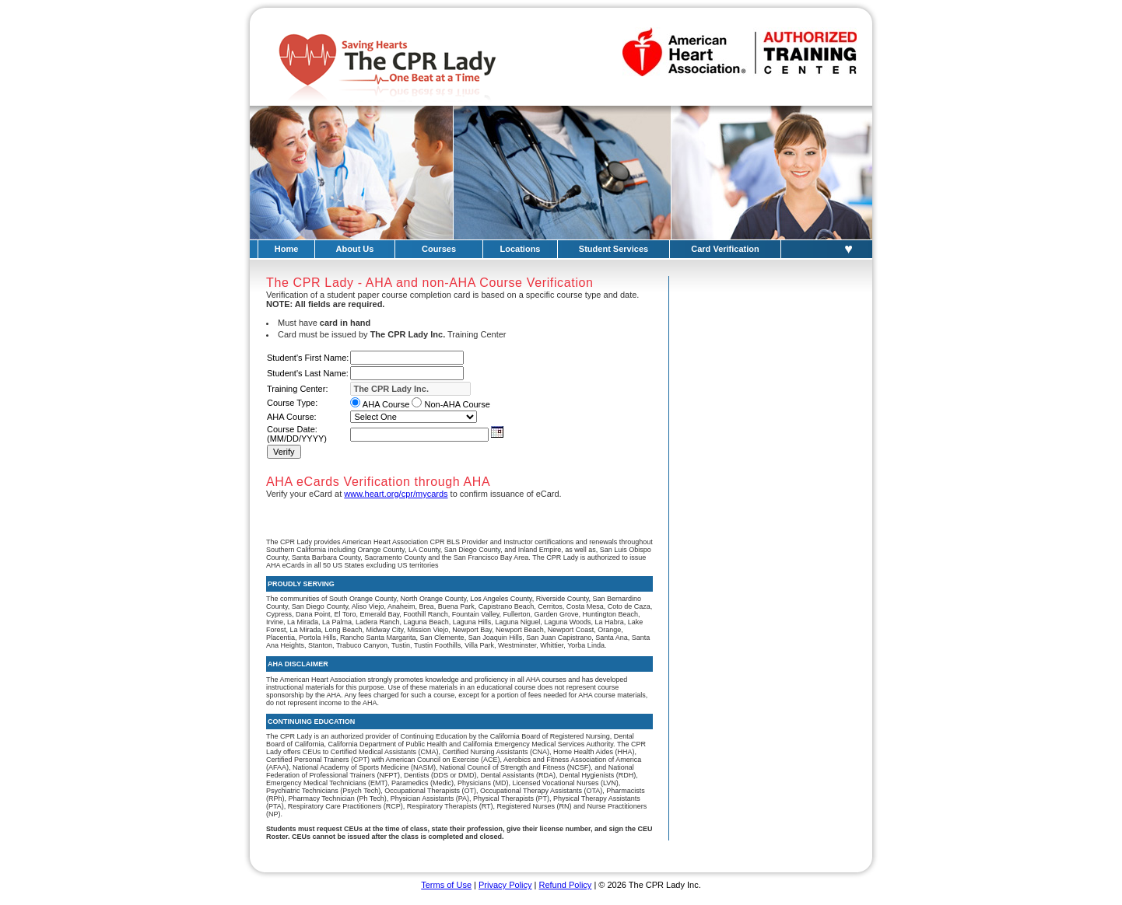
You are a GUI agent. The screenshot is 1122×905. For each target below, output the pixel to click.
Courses (439, 248)
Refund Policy (564, 884)
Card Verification (725, 248)
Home (287, 248)
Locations (520, 248)
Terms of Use (446, 884)
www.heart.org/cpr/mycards (395, 493)
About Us (355, 248)
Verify (284, 451)
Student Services (613, 248)
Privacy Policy (505, 884)
